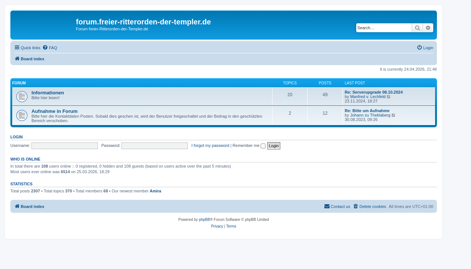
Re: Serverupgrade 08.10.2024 (374, 92)
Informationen (47, 92)
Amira (155, 191)
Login (16, 137)
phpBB (204, 220)
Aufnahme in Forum (54, 111)
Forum (19, 83)
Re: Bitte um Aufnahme (367, 110)
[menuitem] (49, 47)
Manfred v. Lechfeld (368, 96)
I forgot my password (210, 145)
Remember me (249, 145)
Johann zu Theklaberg (370, 115)
